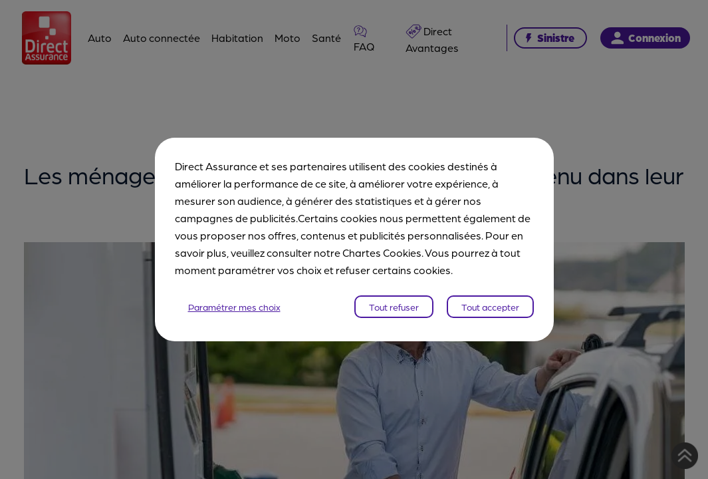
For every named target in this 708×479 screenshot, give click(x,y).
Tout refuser (394, 306)
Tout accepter (490, 306)
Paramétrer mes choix (234, 306)
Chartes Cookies (381, 252)
